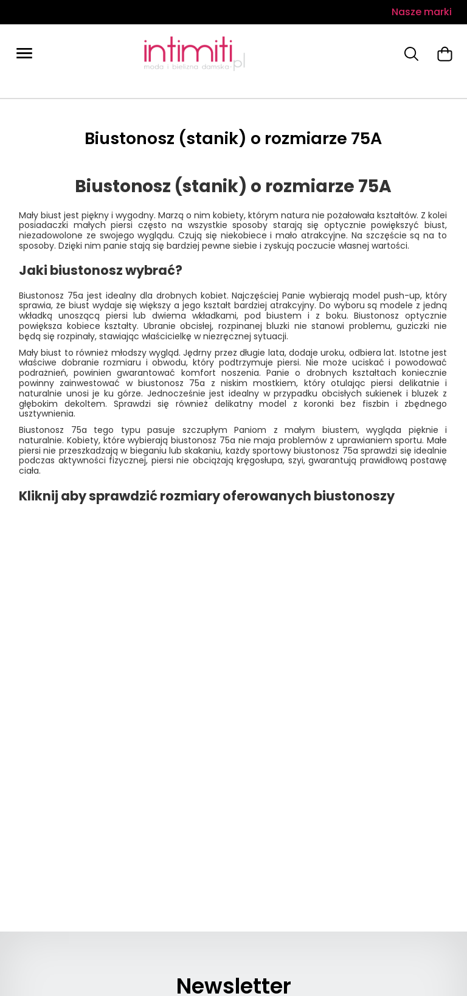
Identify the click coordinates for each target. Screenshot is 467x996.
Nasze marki (422, 12)
